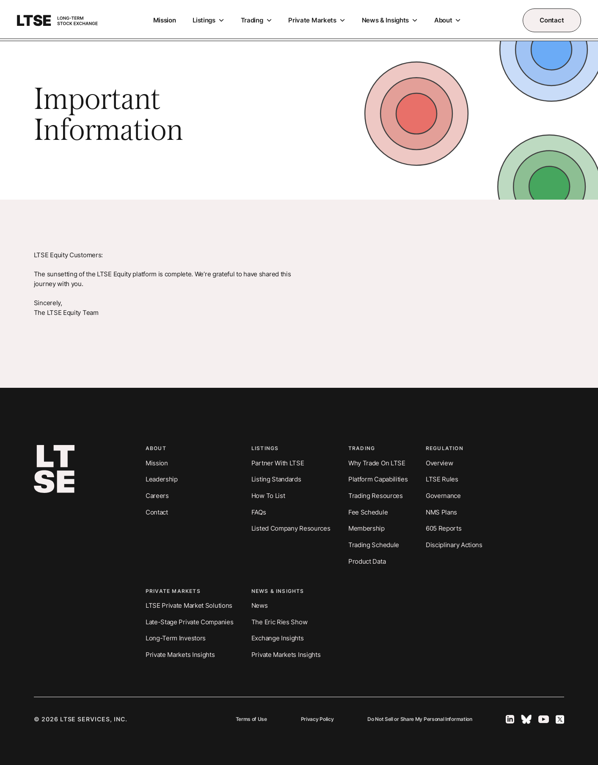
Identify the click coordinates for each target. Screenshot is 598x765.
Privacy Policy (317, 719)
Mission (164, 20)
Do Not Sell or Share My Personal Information (419, 719)
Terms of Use (251, 719)
